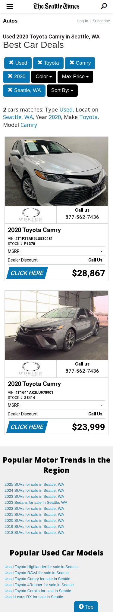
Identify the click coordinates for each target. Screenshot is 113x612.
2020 (17, 76)
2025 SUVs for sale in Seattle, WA (34, 484)
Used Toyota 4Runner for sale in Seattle (39, 585)
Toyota (48, 63)
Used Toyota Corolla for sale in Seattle (38, 591)
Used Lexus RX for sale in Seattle (34, 597)
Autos (10, 21)
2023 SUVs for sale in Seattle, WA (34, 496)
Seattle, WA (24, 90)
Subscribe (101, 21)
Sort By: (62, 90)
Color (44, 76)
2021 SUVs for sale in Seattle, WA (34, 514)
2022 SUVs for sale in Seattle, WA (34, 508)
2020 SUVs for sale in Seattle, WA (34, 520)
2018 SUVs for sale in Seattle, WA (34, 532)
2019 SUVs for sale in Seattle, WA (34, 526)
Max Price (75, 76)
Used (18, 63)
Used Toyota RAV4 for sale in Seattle (37, 573)
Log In (82, 21)
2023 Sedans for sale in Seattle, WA (36, 502)
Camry (80, 63)
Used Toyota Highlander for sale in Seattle (41, 567)
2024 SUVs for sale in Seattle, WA (34, 490)
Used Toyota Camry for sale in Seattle (37, 579)
